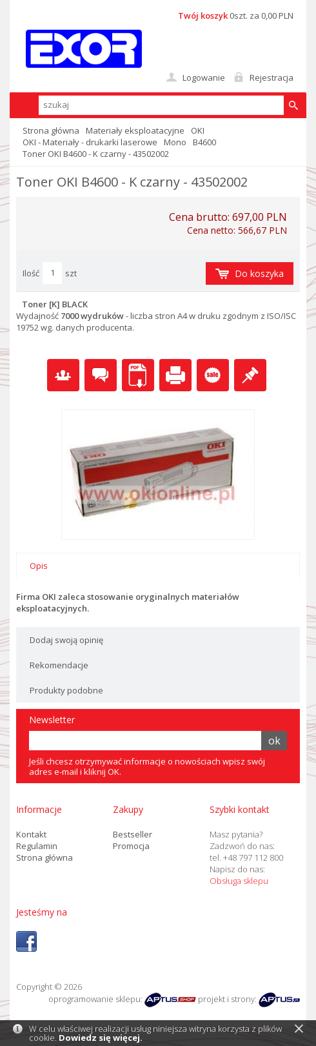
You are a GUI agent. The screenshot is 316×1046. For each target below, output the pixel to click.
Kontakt (31, 834)
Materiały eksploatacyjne (135, 130)
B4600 (204, 142)
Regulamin (36, 846)
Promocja (131, 846)
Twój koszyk (203, 15)
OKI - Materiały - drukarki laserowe (90, 142)
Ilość (31, 273)
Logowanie (204, 77)
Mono (175, 142)
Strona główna (51, 130)
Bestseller (132, 834)
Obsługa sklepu (239, 881)
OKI (197, 130)
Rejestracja (271, 77)
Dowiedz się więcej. (101, 1037)
